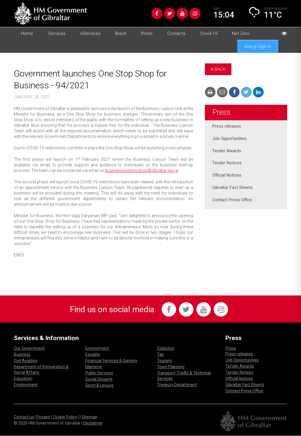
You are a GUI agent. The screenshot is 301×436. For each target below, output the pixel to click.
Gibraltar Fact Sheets (232, 188)
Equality (92, 354)
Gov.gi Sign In (258, 46)
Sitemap (89, 417)
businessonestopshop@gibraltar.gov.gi (141, 170)
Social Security (99, 379)
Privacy (43, 417)
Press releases (226, 126)
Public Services (99, 373)
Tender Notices (227, 163)
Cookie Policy (65, 417)
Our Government (29, 348)
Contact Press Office (232, 200)
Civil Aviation (25, 361)
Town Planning (170, 367)
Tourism (164, 361)
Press (147, 33)
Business (22, 354)
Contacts (176, 33)
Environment (97, 348)
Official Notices (227, 175)
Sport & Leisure (99, 385)
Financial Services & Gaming (111, 361)
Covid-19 (208, 33)
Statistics (165, 348)
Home (27, 33)
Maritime (93, 367)
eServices (90, 33)
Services (57, 33)
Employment (26, 385)
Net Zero (241, 33)
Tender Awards (226, 151)
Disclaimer (93, 423)
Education (23, 378)
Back (218, 69)
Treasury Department (177, 385)
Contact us (24, 417)
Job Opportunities (229, 138)
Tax (160, 354)
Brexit (120, 33)
